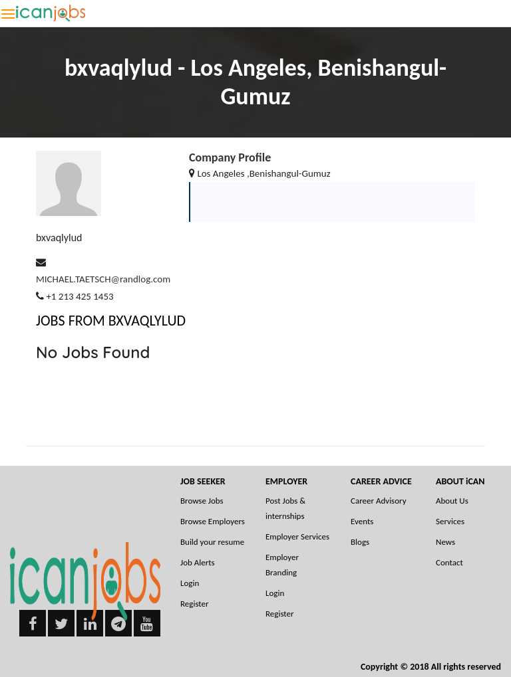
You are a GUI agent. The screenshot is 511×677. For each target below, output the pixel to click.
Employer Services (297, 536)
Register (194, 604)
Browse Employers (212, 521)
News (445, 542)
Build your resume (212, 542)
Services (450, 521)
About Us (452, 501)
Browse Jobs (202, 501)
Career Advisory (379, 501)
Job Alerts (197, 562)
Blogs (360, 542)
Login (189, 583)
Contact (449, 562)
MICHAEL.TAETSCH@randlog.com (103, 279)
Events (362, 521)
